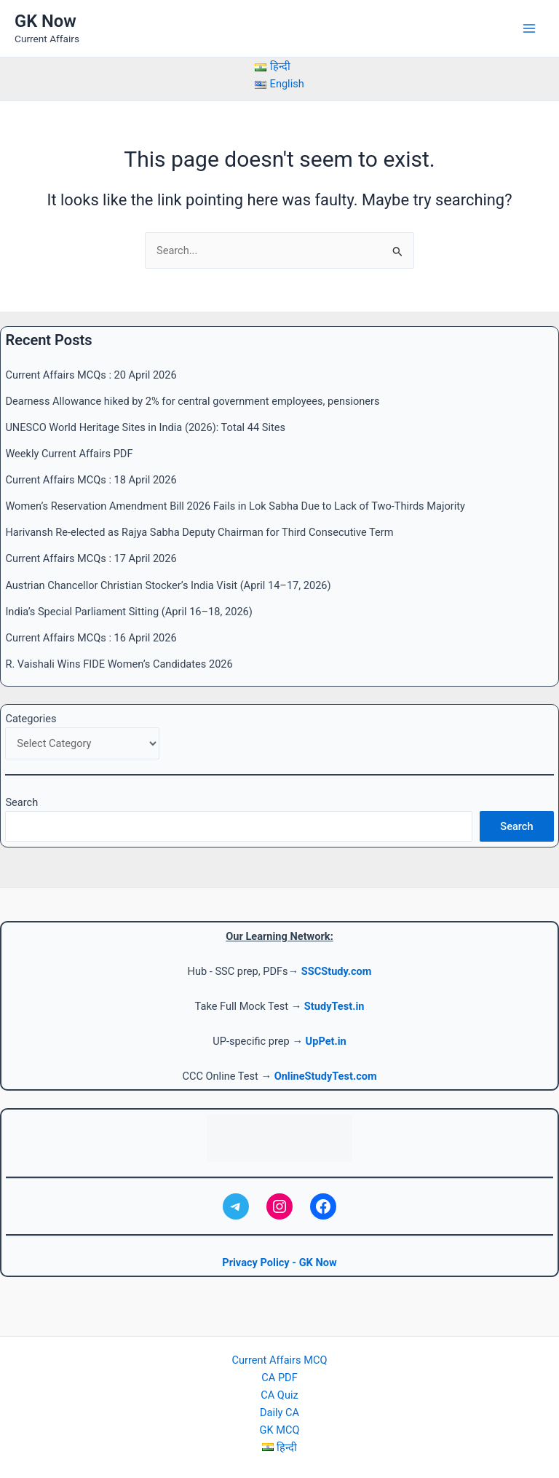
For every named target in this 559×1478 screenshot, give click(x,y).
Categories (30, 718)
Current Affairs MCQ (280, 1360)
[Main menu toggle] (529, 28)
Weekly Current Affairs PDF (68, 453)
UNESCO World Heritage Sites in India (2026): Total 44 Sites (145, 427)
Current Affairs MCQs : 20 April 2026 (90, 375)
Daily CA (279, 1412)
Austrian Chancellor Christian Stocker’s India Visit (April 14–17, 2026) (167, 585)
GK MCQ (280, 1429)
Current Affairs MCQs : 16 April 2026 (90, 637)
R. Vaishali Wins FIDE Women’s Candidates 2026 (118, 664)
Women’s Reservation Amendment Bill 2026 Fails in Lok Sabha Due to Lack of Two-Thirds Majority (234, 506)
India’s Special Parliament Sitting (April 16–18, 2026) (128, 611)
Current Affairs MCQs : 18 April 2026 (90, 479)
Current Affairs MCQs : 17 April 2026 (90, 558)
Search (21, 802)
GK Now (45, 21)
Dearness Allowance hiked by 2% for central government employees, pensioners (192, 401)
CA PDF (279, 1377)
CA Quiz (279, 1395)
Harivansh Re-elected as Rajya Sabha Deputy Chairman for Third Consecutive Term (199, 532)
